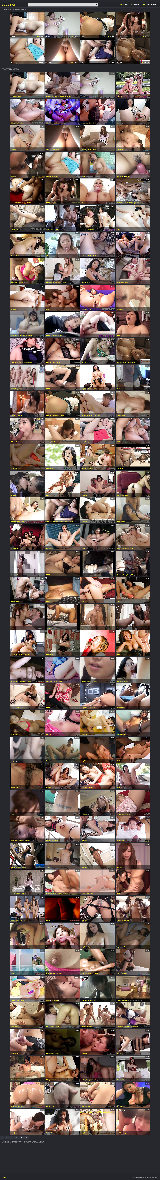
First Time (14, 362)
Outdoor (119, 96)
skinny (119, 229)
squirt (25, 335)
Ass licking (15, 920)
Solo (90, 309)
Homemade (120, 176)
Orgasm (90, 947)
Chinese (14, 96)
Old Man (89, 415)
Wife (57, 229)
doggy (24, 203)
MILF (16, 123)
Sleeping (63, 96)
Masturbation (15, 521)
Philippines (85, 1000)
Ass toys (84, 229)
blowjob (18, 203)
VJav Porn (10, 4)
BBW (83, 96)
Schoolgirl (55, 96)
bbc (16, 282)
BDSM (13, 176)
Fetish (84, 149)
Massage (124, 442)
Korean (84, 894)
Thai (20, 389)
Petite (55, 282)
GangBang (56, 123)
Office (13, 442)
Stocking (85, 787)
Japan (63, 123)
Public (18, 867)
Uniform (94, 681)
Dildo (90, 256)
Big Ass (91, 229)
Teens (20, 96)
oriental (48, 787)
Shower (13, 575)
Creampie (85, 123)
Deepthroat (22, 681)
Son (88, 282)
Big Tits (48, 123)
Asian (69, 96)
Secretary (19, 442)
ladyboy (13, 761)
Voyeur (53, 203)
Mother (48, 96)
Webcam (126, 495)
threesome (49, 947)
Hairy (20, 362)
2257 (4, 1177)
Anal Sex (49, 149)
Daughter (90, 468)
